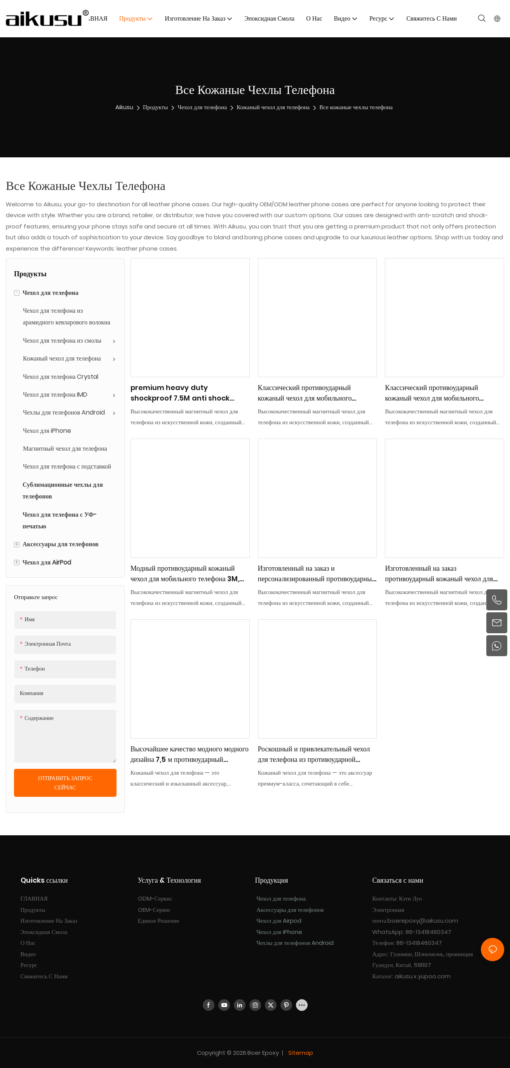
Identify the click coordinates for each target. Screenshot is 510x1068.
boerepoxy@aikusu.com (423, 920)
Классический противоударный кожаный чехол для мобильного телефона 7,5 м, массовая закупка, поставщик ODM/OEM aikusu (309, 393)
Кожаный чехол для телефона (273, 107)
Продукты (155, 107)
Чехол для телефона (202, 107)
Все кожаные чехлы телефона (356, 107)
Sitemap (300, 1053)
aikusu (124, 107)
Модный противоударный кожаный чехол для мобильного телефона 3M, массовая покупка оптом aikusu (185, 573)
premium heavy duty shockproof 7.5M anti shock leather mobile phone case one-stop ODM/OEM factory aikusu (190, 393)
